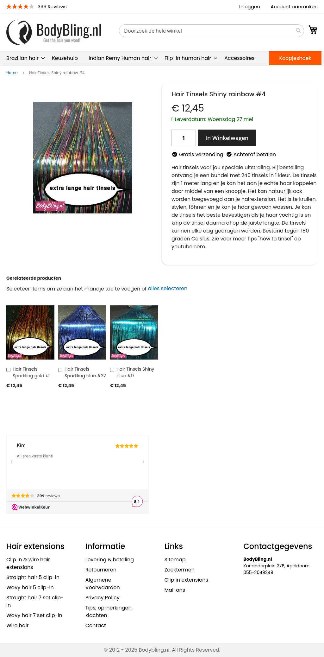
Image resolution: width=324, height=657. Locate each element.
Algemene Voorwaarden (102, 583)
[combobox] (211, 30)
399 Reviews (52, 6)
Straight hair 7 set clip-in (35, 601)
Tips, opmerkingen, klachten (109, 611)
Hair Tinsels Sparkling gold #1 (32, 372)
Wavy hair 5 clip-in (30, 587)
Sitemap (175, 559)
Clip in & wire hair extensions (28, 563)
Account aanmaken (294, 6)
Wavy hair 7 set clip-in (34, 615)
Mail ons (175, 590)
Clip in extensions (186, 580)
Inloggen (249, 6)
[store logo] (54, 32)
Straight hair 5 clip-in (32, 577)
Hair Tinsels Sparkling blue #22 (85, 372)
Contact (95, 625)
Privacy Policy (102, 597)
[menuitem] (24, 58)
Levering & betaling (109, 559)
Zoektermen (180, 569)
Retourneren (100, 569)
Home (12, 72)
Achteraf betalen (255, 154)
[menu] (162, 58)
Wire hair (17, 625)
